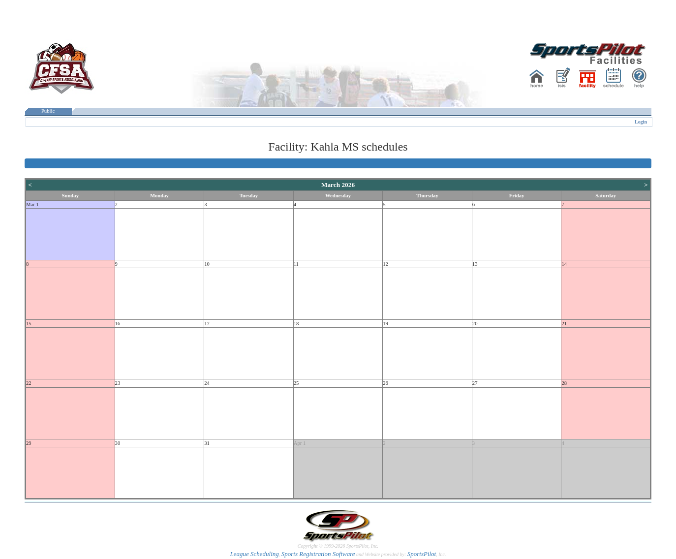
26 (385, 383)
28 (564, 383)
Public (48, 111)
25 (296, 383)
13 (475, 264)
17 (207, 323)
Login (641, 121)
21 (564, 323)
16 (118, 323)
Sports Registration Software (318, 554)
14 (564, 264)
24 (207, 383)
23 (118, 383)
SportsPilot (421, 554)
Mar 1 (32, 204)
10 (207, 264)
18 (296, 323)
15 (28, 323)
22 (28, 383)
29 (28, 443)
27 (475, 383)
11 (296, 264)
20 (475, 323)
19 (385, 323)
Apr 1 (300, 443)
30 (118, 443)
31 (207, 443)
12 (385, 264)
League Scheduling (254, 554)
